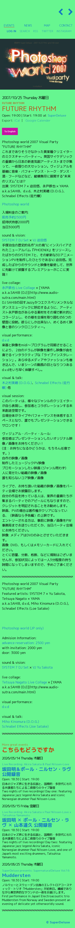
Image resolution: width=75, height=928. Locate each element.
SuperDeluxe (57, 115)
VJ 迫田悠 (40, 240)
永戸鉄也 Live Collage (18, 287)
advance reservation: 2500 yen (26, 642)
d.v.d (5, 340)
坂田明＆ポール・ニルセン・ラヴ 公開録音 (37, 769)
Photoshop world (15, 204)
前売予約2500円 (14, 217)
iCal (17, 120)
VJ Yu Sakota (43, 667)
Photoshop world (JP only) (23, 628)
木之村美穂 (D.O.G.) (17, 382)
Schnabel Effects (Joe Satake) (25, 726)
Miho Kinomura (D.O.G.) (20, 721)
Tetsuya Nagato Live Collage (24, 682)
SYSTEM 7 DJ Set (15, 240)
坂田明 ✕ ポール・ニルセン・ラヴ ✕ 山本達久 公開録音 (37, 819)
